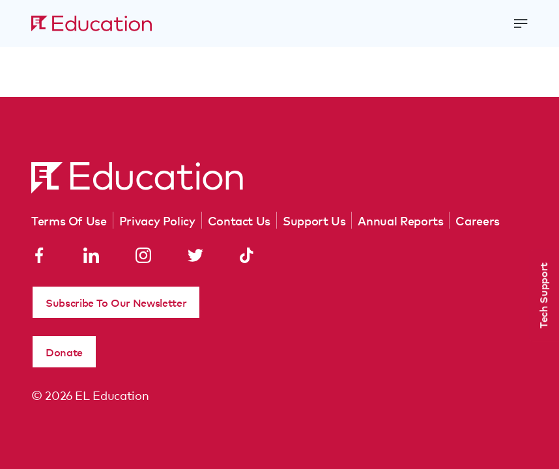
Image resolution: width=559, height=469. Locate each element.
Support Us (314, 220)
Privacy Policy (157, 220)
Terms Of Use (69, 220)
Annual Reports (400, 220)
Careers (477, 220)
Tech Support (543, 295)
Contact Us (239, 220)
